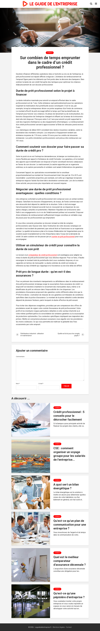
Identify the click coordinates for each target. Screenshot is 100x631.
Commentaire (20, 356)
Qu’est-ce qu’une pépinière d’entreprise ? (69, 595)
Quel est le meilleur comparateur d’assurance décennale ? (69, 560)
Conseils (49, 52)
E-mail (41, 383)
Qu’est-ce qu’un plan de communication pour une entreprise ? (69, 524)
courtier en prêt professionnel (63, 237)
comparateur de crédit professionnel (42, 255)
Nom (18, 383)
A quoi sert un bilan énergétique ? (66, 486)
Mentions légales (59, 627)
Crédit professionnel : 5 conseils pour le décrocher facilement (69, 415)
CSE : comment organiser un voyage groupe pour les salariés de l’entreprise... (69, 454)
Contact (69, 627)
